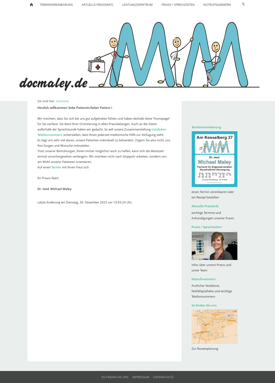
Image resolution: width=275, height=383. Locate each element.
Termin (56, 167)
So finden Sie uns (204, 305)
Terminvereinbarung (206, 127)
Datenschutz (163, 377)
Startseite (62, 101)
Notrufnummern (204, 279)
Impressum (140, 377)
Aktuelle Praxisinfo (205, 206)
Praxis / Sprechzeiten (207, 227)
